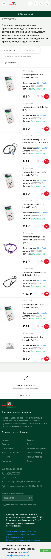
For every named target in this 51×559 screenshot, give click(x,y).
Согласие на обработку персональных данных (23, 537)
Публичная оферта (14, 533)
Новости (6, 453)
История (30, 457)
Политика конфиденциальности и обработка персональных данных (21, 528)
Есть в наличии (38, 85)
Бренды (5, 440)
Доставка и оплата (10, 448)
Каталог (5, 436)
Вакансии (31, 436)
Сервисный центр (34, 448)
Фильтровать (10, 59)
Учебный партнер (34, 453)
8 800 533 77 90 (25, 10)
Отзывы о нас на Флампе (15, 428)
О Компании (7, 444)
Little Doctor (42, 79)
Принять (45, 551)
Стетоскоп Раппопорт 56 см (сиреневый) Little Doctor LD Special (33, 235)
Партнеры (31, 440)
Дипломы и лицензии (36, 444)
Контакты (6, 457)
